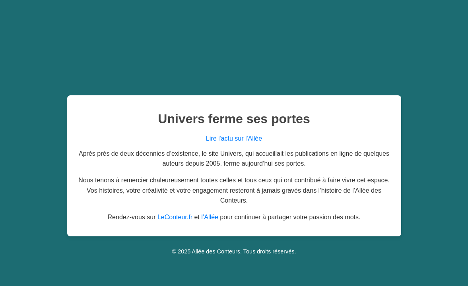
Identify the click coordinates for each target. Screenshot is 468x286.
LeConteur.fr (174, 217)
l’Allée (209, 217)
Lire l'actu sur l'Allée (234, 138)
